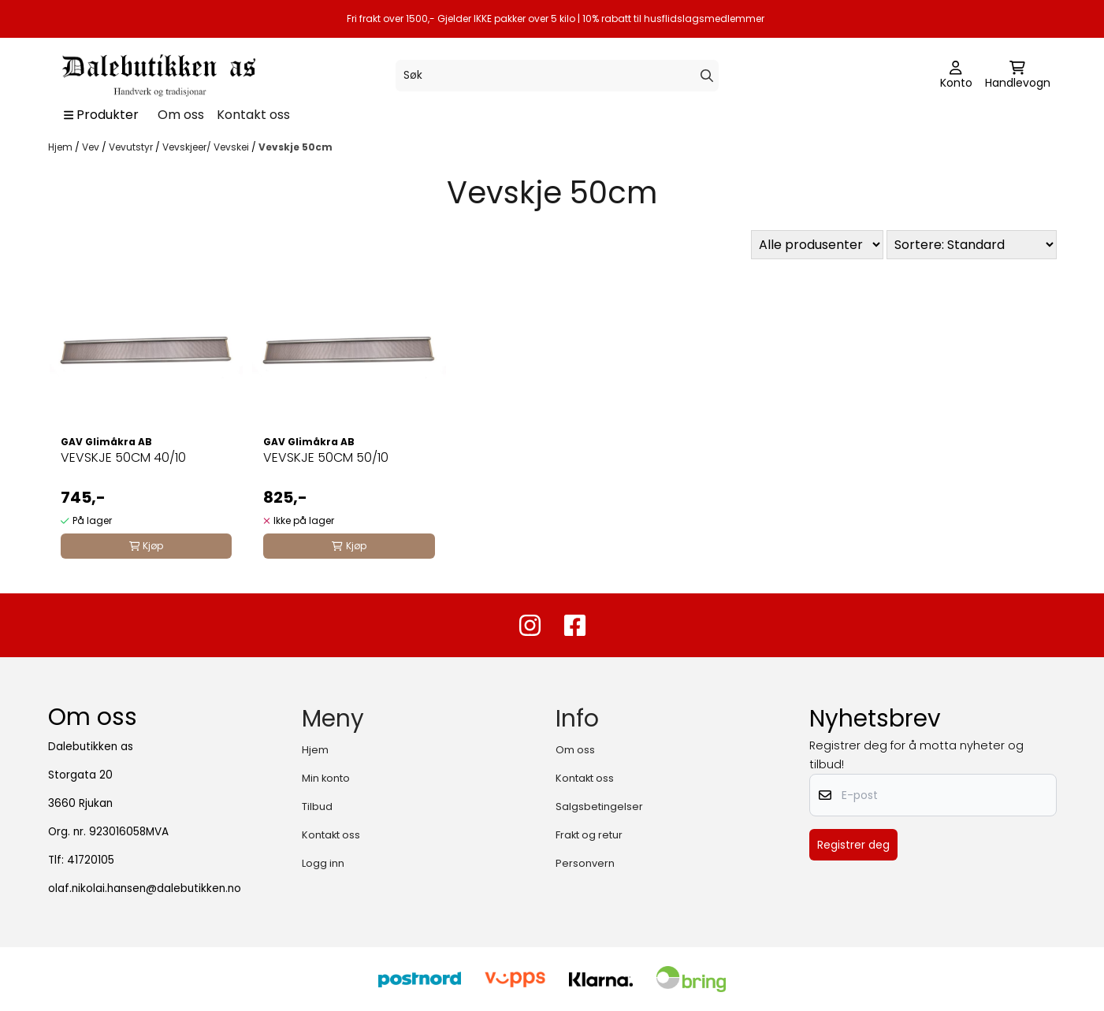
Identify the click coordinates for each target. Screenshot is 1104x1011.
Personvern (585, 863)
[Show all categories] (101, 115)
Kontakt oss (253, 115)
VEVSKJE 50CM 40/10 (123, 457)
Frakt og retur (589, 835)
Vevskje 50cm (295, 147)
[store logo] (158, 75)
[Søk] (557, 75)
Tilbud (317, 806)
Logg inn (323, 863)
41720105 (90, 860)
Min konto (326, 778)
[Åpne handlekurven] (1018, 75)
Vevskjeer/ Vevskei (206, 147)
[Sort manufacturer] (817, 244)
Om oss (181, 115)
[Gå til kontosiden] (956, 75)
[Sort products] (972, 244)
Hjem (61, 147)
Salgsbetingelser (599, 806)
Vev (92, 147)
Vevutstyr (132, 147)
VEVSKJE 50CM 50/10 (325, 457)
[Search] (706, 75)
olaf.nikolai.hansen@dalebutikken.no (144, 888)
